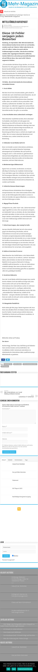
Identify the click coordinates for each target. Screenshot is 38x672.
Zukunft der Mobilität (9, 11)
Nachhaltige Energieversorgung (21, 496)
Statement (15, 480)
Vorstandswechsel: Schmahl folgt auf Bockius (19, 635)
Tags (26, 460)
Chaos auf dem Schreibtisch (21, 602)
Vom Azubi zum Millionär (12, 632)
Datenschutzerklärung (25, 669)
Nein (13, 669)
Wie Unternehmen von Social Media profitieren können (14, 392)
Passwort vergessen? (8, 560)
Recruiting (5, 366)
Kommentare (18, 460)
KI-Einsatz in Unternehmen (12, 629)
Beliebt (10, 460)
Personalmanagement (30, 364)
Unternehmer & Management (20, 26)
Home (2, 15)
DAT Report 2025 (17, 488)
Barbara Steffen (8, 25)
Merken (15, 556)
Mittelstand (17, 364)
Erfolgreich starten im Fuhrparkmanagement (19, 595)
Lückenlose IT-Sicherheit (23, 396)
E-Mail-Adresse (7, 432)
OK (8, 669)
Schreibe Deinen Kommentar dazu (13, 27)
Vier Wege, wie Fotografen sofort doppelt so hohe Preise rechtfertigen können (17, 625)
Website (4, 439)
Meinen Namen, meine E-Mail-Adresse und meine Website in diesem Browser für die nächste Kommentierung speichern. (17, 446)
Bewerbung (8, 364)
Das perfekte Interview (19, 472)
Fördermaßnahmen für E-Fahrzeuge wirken (20, 611)
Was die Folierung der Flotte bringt (15, 638)
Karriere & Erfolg (8, 26)
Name (4, 426)
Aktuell (4, 460)
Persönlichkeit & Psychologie (14, 15)
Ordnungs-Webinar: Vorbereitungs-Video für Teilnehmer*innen (20, 579)
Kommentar (6, 409)
